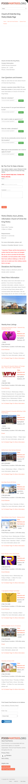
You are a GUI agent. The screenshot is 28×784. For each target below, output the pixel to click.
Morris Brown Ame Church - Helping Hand (13, 517)
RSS (2, 756)
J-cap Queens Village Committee (10, 591)
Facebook (5, 756)
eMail (9, 184)
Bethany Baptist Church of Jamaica (11, 626)
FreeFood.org (6, 766)
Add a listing (4, 758)
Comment (5, 190)
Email (3, 349)
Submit (4, 207)
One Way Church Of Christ (8, 482)
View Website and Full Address (21, 334)
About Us (16, 781)
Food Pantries (14, 4)
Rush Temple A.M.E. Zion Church (10, 553)
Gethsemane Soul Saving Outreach (11, 450)
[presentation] (12, 202)
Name (5, 178)
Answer (21, 100)
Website (7, 349)
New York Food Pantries (13, 21)
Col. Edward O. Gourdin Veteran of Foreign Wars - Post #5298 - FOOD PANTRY (13, 367)
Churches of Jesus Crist (7, 661)
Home (5, 21)
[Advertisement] (14, 41)
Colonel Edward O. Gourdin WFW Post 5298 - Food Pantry (13, 412)
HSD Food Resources (8, 769)
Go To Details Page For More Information (13, 358)
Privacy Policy (5, 753)
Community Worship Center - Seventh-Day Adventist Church (13, 328)
